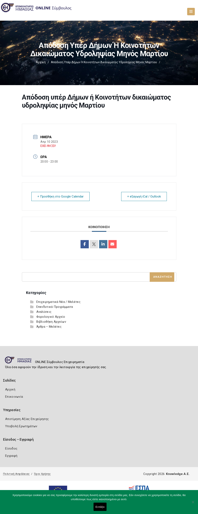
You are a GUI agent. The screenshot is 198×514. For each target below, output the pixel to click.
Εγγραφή (11, 456)
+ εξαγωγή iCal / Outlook (144, 196)
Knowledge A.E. (178, 474)
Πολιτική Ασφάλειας (16, 473)
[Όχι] (193, 504)
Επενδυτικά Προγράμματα (54, 307)
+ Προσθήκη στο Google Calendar (60, 196)
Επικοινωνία (14, 397)
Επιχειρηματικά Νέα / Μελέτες (58, 302)
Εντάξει (100, 506)
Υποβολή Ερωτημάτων (21, 426)
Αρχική (41, 62)
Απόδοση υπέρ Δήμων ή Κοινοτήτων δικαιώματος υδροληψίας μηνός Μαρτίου (104, 62)
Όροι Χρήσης (42, 473)
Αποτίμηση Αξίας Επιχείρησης (27, 419)
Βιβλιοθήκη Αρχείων (51, 322)
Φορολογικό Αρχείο (50, 317)
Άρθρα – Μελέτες (49, 326)
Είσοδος (11, 448)
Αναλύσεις (44, 312)
